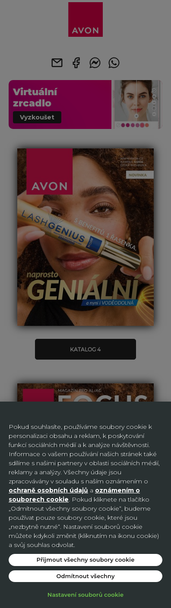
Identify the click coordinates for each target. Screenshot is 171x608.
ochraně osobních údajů (48, 490)
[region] (85, 505)
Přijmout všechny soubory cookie (86, 559)
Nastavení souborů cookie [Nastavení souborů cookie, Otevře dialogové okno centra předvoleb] (86, 594)
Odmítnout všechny (85, 576)
